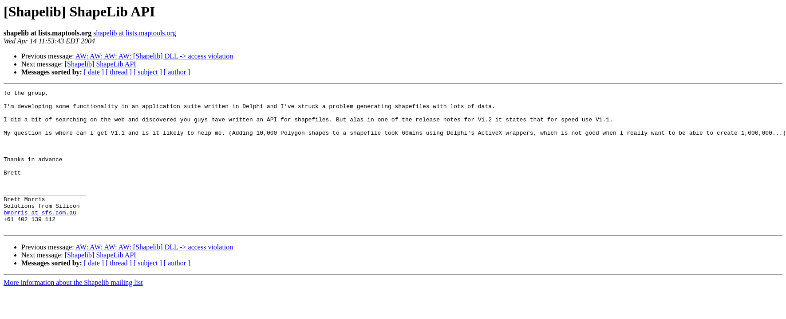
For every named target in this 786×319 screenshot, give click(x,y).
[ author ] (177, 72)
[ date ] (94, 72)
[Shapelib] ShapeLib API (100, 64)
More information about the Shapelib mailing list (73, 310)
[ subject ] (148, 72)
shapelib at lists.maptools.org (134, 33)
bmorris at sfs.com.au (40, 237)
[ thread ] (119, 72)
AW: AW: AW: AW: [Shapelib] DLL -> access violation (154, 56)
